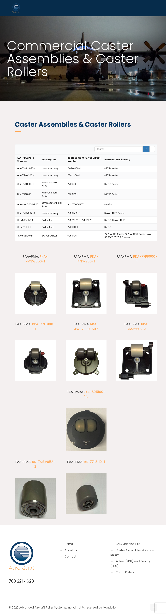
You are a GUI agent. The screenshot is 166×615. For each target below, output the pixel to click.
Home (69, 544)
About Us (71, 550)
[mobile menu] (152, 8)
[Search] (146, 149)
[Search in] (152, 149)
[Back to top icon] (153, 607)
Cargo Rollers (125, 572)
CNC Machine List (128, 544)
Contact (70, 557)
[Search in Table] (119, 149)
